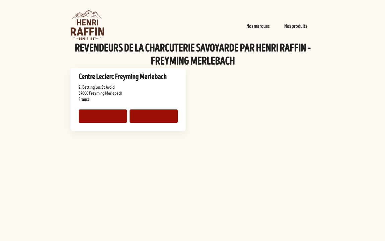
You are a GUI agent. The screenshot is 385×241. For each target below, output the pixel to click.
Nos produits (295, 26)
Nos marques (258, 26)
